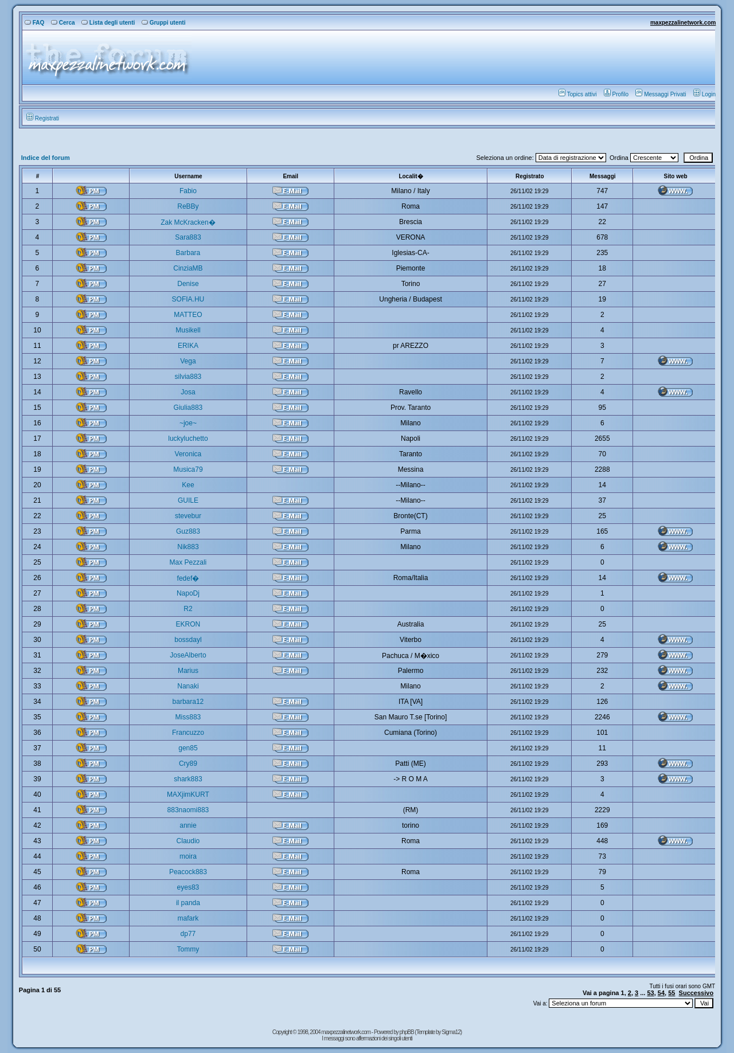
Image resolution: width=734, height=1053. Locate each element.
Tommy (188, 949)
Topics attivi (578, 94)
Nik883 (187, 547)
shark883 (188, 779)
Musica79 (187, 469)
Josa (188, 392)
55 (671, 992)
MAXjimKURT (188, 794)
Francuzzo (188, 733)
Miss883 (188, 717)
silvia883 (188, 377)
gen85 (187, 748)
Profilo (616, 94)
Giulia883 (188, 408)
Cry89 (188, 764)
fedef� (188, 578)
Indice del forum (45, 157)
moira (188, 856)
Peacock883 (188, 872)
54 (661, 992)
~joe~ (188, 423)
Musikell (187, 330)
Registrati (42, 118)
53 (650, 992)
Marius (188, 671)
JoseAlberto (188, 655)
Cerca (63, 22)
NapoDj (188, 593)
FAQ (35, 22)
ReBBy (187, 206)
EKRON (188, 624)
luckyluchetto (188, 438)
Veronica (188, 454)
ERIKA (188, 346)
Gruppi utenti (164, 22)
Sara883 (188, 237)
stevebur (188, 516)
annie (187, 825)
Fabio (188, 191)
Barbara (188, 253)
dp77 (188, 934)
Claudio (188, 841)
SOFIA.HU (188, 299)
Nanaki (187, 686)
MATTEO (188, 315)
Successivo (696, 992)
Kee (188, 485)
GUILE (188, 500)
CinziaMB (187, 268)
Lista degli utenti (108, 22)
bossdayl (187, 640)
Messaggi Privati (660, 94)
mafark (188, 918)
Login (704, 94)
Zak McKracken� (188, 222)
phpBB (407, 1032)
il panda (188, 903)
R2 (188, 609)
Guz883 (188, 531)
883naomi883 (188, 810)
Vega (188, 361)
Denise (187, 284)
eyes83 (188, 887)
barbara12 (188, 702)
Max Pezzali (188, 562)
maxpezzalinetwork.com (683, 22)
